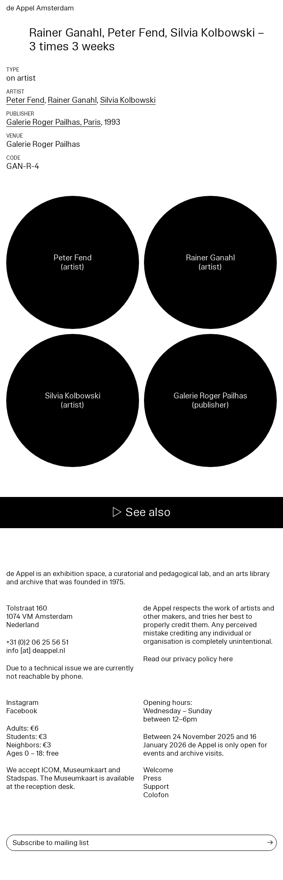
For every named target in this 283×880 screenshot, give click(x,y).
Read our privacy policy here (188, 659)
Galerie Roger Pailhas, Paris (53, 122)
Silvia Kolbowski (128, 100)
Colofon (156, 795)
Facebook (21, 711)
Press (152, 778)
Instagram (22, 702)
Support (156, 786)
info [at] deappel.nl (35, 650)
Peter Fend (25, 100)
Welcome (158, 770)
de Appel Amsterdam (40, 8)
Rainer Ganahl (72, 100)
